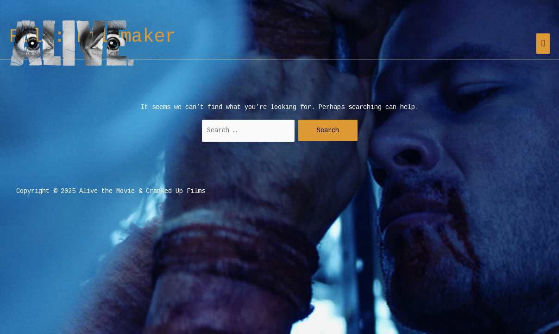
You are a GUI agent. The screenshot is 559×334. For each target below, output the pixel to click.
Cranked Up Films (175, 191)
